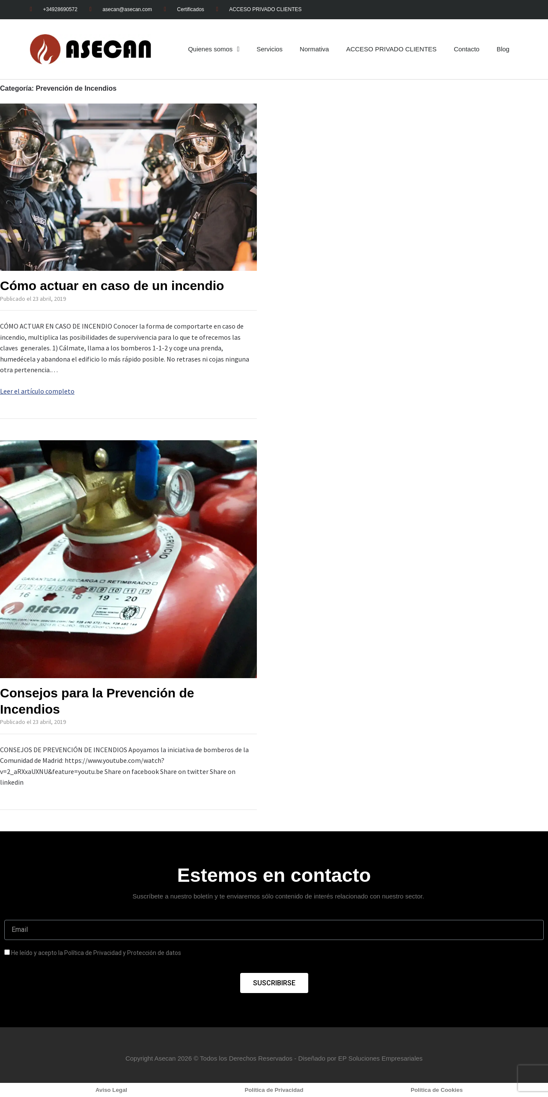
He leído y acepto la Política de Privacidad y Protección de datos (96, 952)
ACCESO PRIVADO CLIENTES (391, 49)
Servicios (269, 49)
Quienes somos (213, 49)
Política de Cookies (437, 1090)
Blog (503, 49)
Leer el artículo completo (37, 391)
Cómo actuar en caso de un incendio (112, 286)
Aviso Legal (111, 1090)
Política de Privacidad (273, 1090)
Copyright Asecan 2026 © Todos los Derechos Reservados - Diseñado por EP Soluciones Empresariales (274, 1058)
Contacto (467, 49)
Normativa (314, 49)
